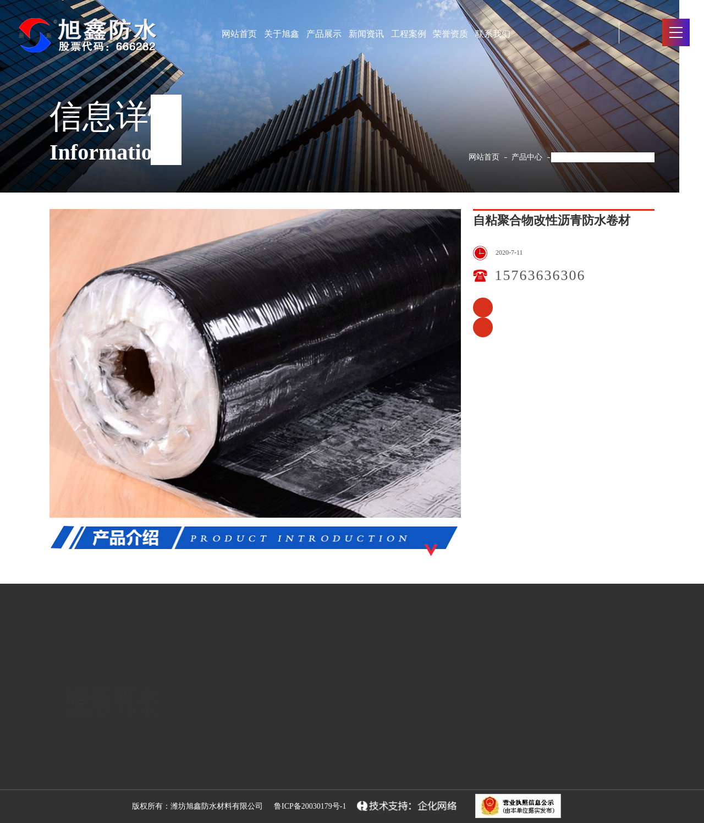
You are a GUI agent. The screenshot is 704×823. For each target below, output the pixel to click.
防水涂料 (209, 788)
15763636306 (540, 275)
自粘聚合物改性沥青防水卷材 (604, 157)
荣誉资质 (450, 34)
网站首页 (239, 34)
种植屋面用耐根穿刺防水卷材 (483, 307)
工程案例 (408, 34)
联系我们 (492, 34)
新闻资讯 (366, 34)
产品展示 (324, 34)
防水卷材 (209, 766)
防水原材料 (214, 744)
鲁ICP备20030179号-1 (310, 806)
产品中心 (527, 157)
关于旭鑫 (281, 34)
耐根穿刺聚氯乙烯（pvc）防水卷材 (483, 327)
